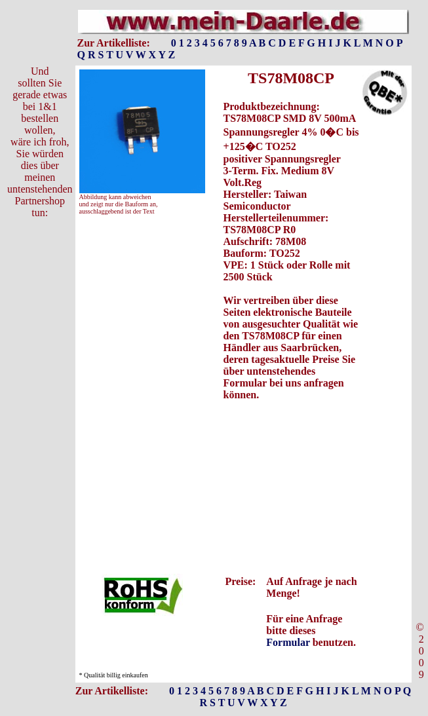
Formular (287, 642)
